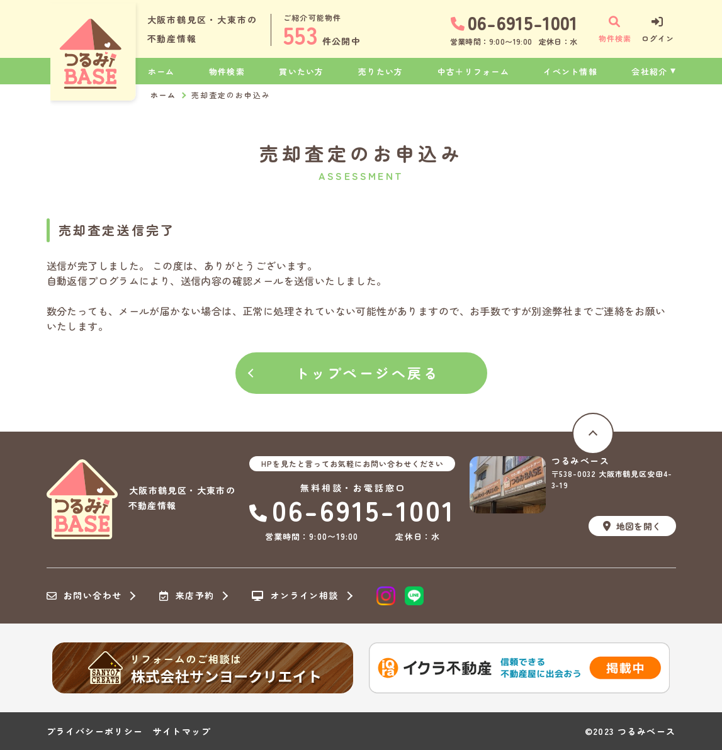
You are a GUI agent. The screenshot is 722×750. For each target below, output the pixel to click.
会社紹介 (649, 71)
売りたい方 (380, 71)
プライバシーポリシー (95, 731)
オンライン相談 (295, 596)
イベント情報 (570, 71)
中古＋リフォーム (473, 71)
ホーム (161, 71)
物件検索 (227, 71)
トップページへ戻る (367, 372)
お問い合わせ (84, 596)
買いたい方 (301, 71)
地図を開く (632, 526)
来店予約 (186, 596)
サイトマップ (182, 731)
